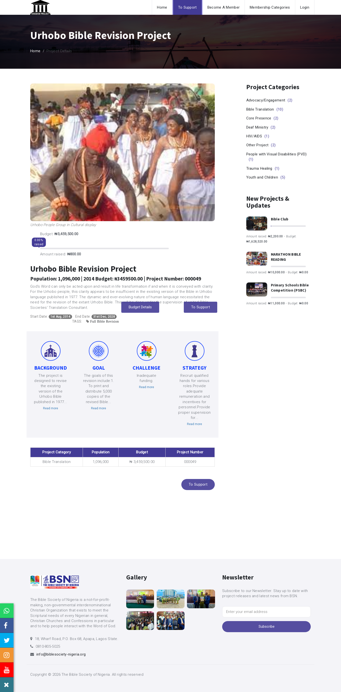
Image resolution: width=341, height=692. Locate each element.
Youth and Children (265, 177)
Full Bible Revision (104, 321)
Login (305, 7)
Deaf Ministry (261, 127)
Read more (50, 408)
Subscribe (267, 626)
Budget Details (140, 307)
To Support (187, 7)
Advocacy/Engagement (269, 100)
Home (162, 7)
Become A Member (223, 7)
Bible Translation (264, 109)
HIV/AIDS (257, 136)
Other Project (261, 145)
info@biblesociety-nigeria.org (61, 654)
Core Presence (262, 118)
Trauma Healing (262, 168)
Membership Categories (270, 7)
